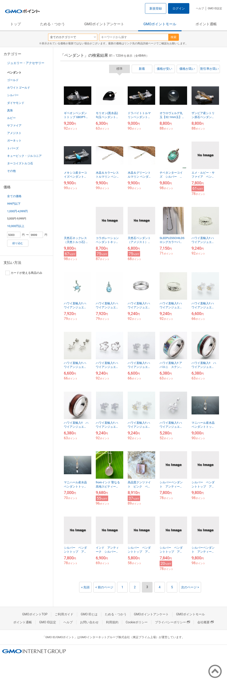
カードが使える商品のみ (23, 273)
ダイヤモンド (15, 103)
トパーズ (13, 148)
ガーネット (14, 140)
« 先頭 (85, 587)
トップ (15, 24)
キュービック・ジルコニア (24, 155)
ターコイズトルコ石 (20, 163)
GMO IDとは (89, 614)
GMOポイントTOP (34, 614)
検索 (173, 37)
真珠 (10, 110)
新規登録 (155, 8)
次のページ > (190, 587)
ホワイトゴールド (18, 87)
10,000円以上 (15, 226)
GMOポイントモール (159, 24)
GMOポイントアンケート (104, 24)
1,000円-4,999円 (17, 211)
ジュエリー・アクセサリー (25, 63)
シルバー (13, 95)
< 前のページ (104, 587)
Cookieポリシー (137, 622)
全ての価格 (14, 196)
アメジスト (14, 133)
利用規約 (112, 622)
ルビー (11, 118)
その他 (11, 171)
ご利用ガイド (64, 614)
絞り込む (17, 243)
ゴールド (13, 80)
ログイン (178, 8)
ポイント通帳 (206, 24)
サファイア (14, 125)
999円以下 (14, 203)
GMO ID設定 (215, 8)
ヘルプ (200, 8)
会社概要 (205, 622)
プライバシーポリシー (172, 622)
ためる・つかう (52, 24)
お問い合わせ (89, 622)
